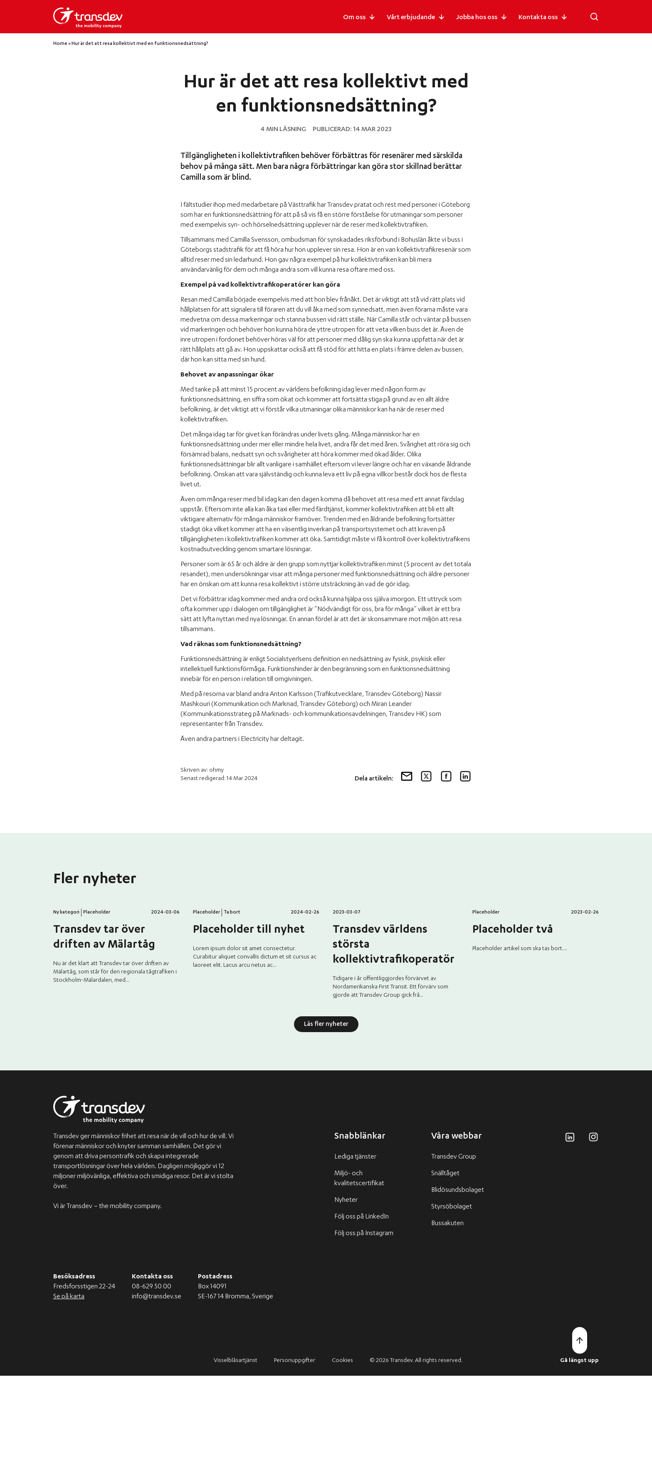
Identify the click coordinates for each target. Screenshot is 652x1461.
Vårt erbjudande (411, 18)
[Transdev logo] (88, 17)
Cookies (342, 1446)
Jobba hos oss (476, 18)
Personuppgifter (294, 1446)
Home (60, 44)
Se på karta (68, 1382)
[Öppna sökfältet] (594, 16)
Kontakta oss (538, 18)
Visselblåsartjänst (235, 1446)
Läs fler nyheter (326, 1110)
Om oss (354, 18)
